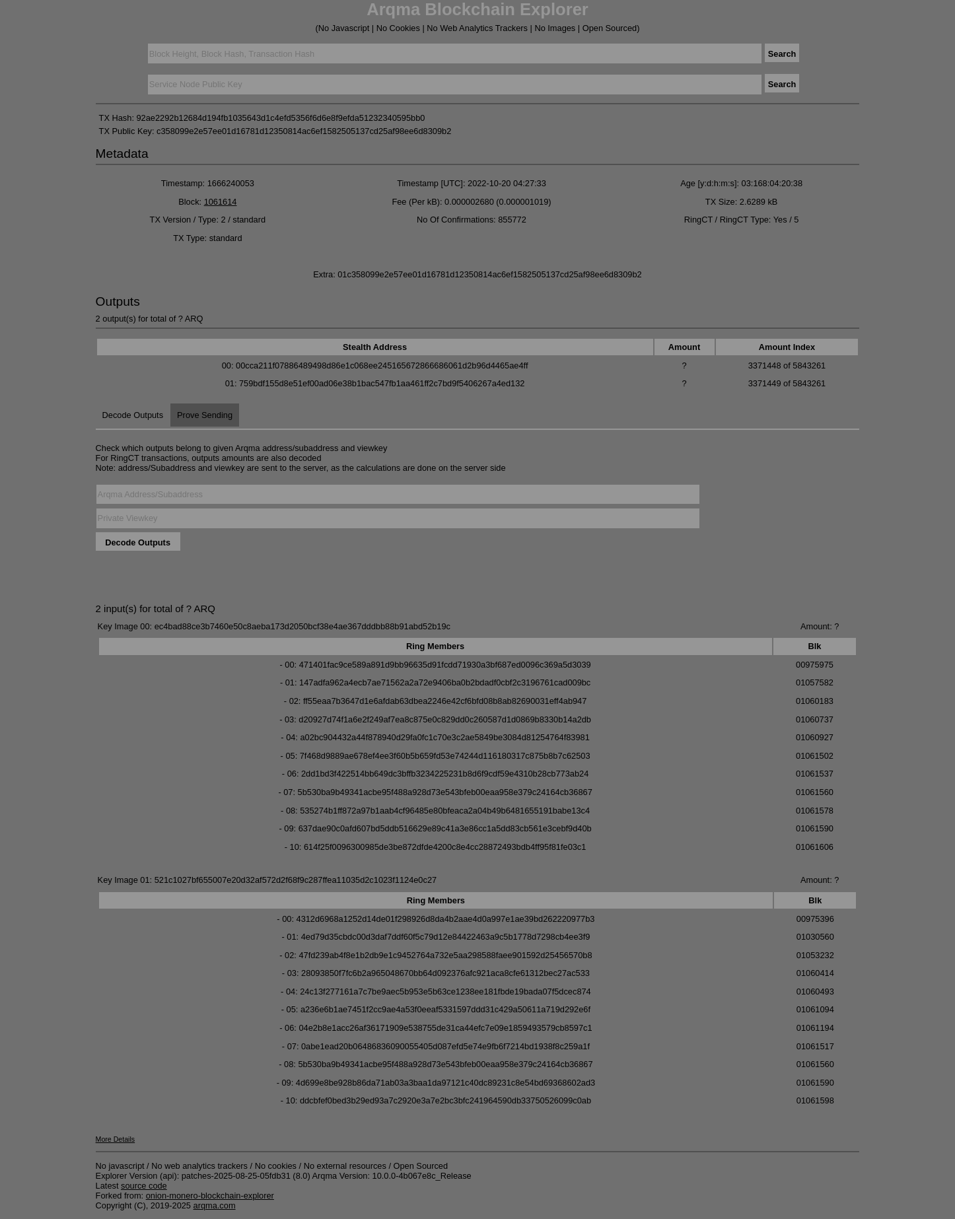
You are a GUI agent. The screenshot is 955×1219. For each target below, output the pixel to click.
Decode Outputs (132, 415)
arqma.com (215, 1205)
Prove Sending (204, 415)
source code (144, 1186)
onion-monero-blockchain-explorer (210, 1196)
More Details (115, 1139)
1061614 (220, 202)
